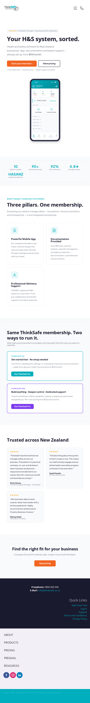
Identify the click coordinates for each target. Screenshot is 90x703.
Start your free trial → (21, 63)
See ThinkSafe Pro (22, 406)
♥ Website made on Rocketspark (50, 693)
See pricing (45, 563)
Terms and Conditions (75, 615)
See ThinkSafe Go (22, 374)
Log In (84, 608)
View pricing (49, 63)
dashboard (19, 693)
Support (83, 612)
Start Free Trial (79, 605)
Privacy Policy (80, 618)
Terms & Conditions (31, 693)
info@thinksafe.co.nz (49, 590)
